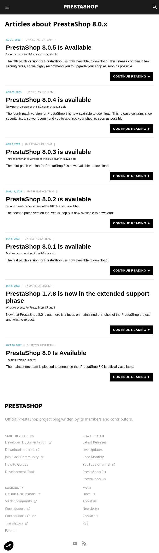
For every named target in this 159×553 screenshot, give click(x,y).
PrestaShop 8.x (94, 479)
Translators (16, 523)
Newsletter (91, 508)
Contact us (91, 516)
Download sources (22, 449)
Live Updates (93, 449)
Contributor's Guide (20, 516)
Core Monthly (93, 457)
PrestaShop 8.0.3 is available (48, 151)
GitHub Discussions (23, 494)
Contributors (17, 508)
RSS (85, 523)
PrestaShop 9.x (94, 472)
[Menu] (7, 7)
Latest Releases (95, 442)
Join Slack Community (24, 457)
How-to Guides (16, 464)
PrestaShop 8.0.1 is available (48, 246)
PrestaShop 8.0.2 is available (48, 199)
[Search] (154, 7)
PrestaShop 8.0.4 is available (48, 99)
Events (10, 530)
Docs (89, 494)
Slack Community (21, 501)
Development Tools (20, 472)
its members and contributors (106, 419)
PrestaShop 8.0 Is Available (46, 352)
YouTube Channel (99, 464)
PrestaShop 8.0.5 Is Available (49, 47)
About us (90, 501)
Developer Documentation (28, 442)
